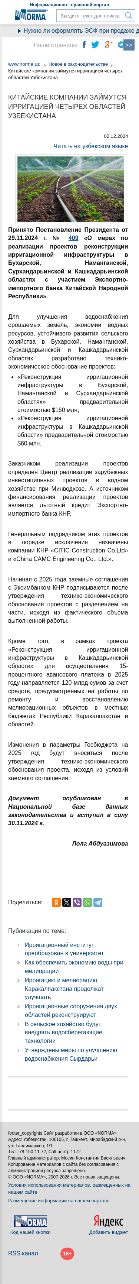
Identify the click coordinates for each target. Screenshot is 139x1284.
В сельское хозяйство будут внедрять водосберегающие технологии (63, 1032)
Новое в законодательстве (78, 64)
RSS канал (23, 1253)
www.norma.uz (24, 64)
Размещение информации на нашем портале (59, 1200)
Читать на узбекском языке (91, 146)
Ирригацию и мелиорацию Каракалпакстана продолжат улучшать (64, 988)
